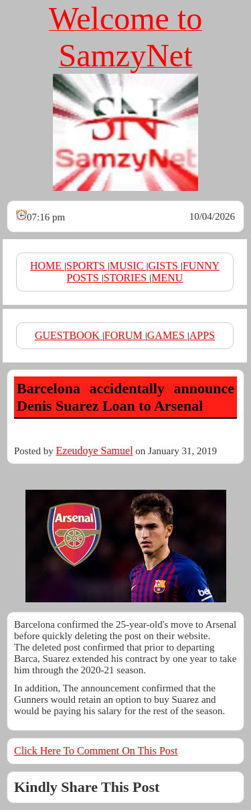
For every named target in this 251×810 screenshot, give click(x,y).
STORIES (127, 277)
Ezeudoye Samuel (94, 450)
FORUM (124, 335)
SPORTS (87, 265)
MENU (167, 277)
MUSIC (128, 265)
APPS (202, 335)
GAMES (167, 335)
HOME (47, 265)
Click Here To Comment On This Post (96, 750)
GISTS (164, 265)
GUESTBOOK (68, 335)
